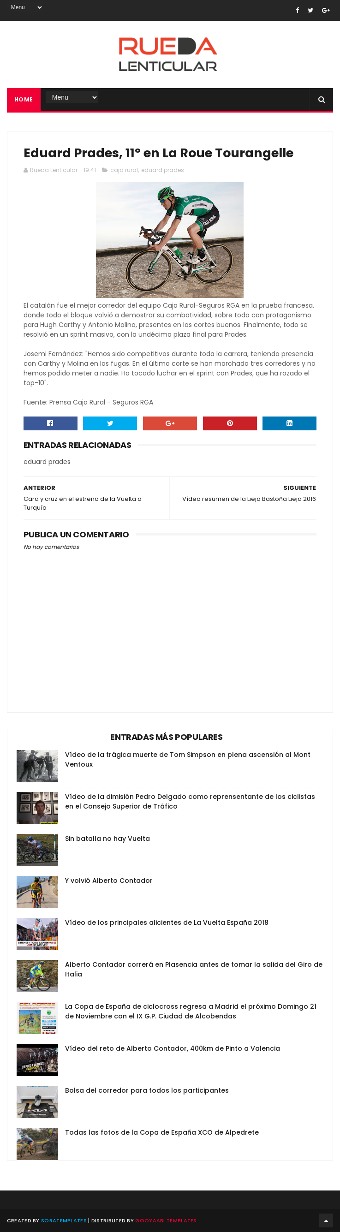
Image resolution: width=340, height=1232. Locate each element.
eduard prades (162, 170)
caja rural (124, 170)
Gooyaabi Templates (166, 1220)
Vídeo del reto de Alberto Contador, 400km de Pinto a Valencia (172, 1048)
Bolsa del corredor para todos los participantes (147, 1090)
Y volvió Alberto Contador (109, 880)
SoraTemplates (64, 1220)
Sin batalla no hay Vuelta (107, 838)
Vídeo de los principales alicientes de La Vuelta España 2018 (166, 922)
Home (23, 99)
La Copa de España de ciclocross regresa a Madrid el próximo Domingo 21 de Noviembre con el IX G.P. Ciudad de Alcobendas (190, 1011)
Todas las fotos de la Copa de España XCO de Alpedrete (162, 1132)
